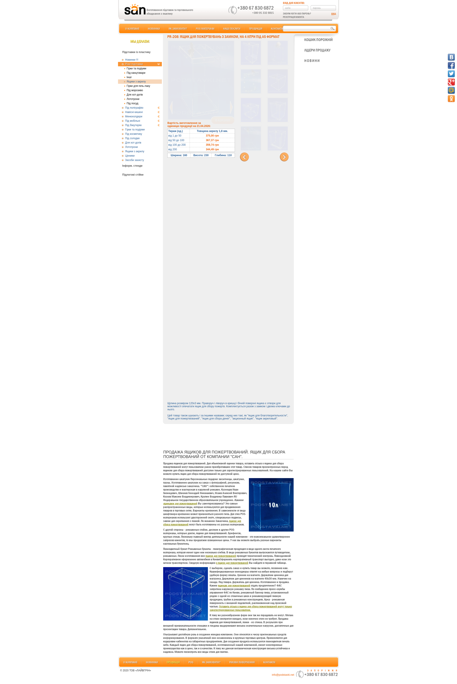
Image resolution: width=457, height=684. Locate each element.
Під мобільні (142, 120)
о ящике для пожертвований (232, 562)
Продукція (255, 28)
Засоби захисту (134, 160)
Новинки (154, 28)
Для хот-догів (135, 94)
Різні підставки (142, 64)
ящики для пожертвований (220, 555)
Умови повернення (242, 662)
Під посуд (132, 103)
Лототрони (133, 99)
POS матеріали (205, 28)
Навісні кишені (142, 112)
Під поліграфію (142, 107)
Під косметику (133, 133)
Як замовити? (178, 28)
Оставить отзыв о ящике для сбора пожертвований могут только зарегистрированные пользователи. (251, 608)
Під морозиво (135, 90)
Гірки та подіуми (136, 68)
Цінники (130, 155)
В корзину (223, 120)
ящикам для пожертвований (234, 585)
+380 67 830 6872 (255, 8)
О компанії (132, 28)
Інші (129, 77)
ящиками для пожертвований (180, 503)
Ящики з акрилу (136, 81)
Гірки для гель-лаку (138, 85)
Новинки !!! (131, 59)
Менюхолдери (142, 116)
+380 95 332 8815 (263, 12)
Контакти (277, 28)
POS (190, 662)
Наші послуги (231, 28)
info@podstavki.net (283, 674)
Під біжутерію (142, 125)
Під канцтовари (136, 72)
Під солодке (132, 138)
